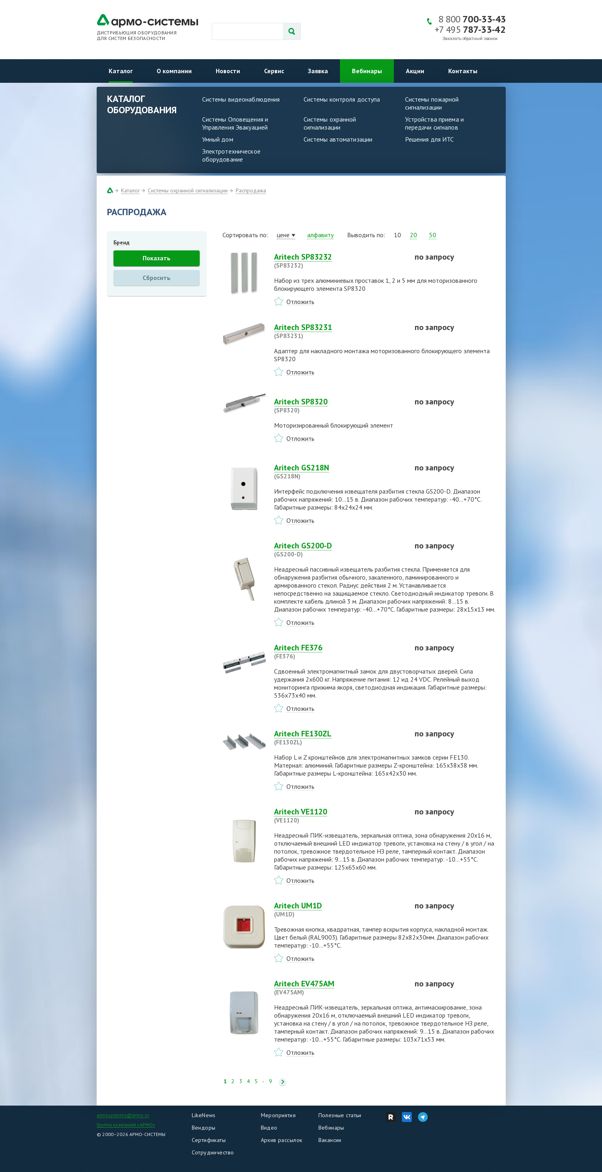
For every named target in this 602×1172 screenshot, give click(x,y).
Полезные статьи (340, 1115)
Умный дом (217, 139)
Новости (228, 71)
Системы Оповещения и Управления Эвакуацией (235, 123)
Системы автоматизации (338, 139)
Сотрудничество (213, 1152)
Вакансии (330, 1140)
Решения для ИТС (429, 139)
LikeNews (204, 1115)
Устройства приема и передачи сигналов (434, 123)
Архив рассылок (281, 1140)
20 (413, 235)
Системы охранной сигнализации (330, 123)
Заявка (318, 71)
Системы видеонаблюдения (241, 99)
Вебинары (367, 71)
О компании (174, 71)
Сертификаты (209, 1140)
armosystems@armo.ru (123, 1115)
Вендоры (204, 1127)
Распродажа (251, 190)
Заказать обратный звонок (470, 38)
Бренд (121, 242)
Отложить (300, 302)
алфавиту (320, 235)
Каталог (121, 71)
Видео (269, 1127)
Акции (415, 71)
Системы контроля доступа (342, 99)
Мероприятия (278, 1115)
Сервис (274, 71)
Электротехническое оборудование (231, 155)
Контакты (462, 71)
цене (283, 235)
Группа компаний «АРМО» (126, 1125)
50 (432, 235)
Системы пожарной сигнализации (432, 103)
